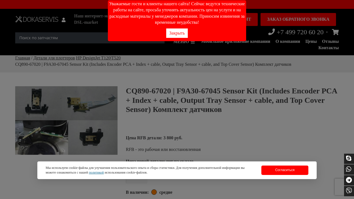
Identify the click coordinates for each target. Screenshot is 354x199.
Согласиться (285, 170)
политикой (96, 172)
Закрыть (177, 33)
